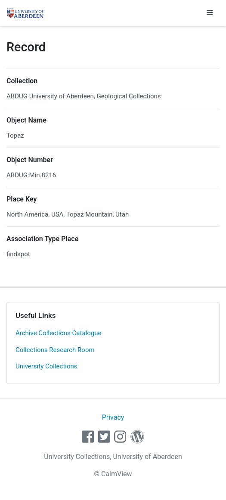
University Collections (46, 366)
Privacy (113, 417)
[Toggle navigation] (209, 12)
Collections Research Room (55, 350)
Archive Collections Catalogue (58, 333)
